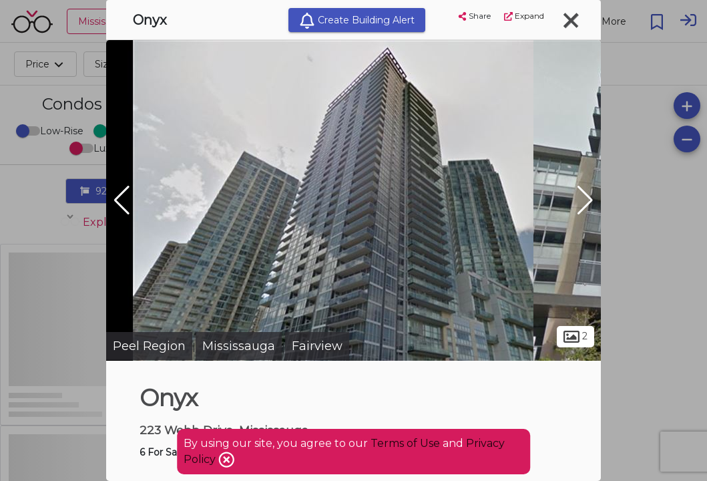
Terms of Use (405, 443)
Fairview (317, 346)
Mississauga (238, 346)
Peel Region (149, 346)
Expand (524, 16)
